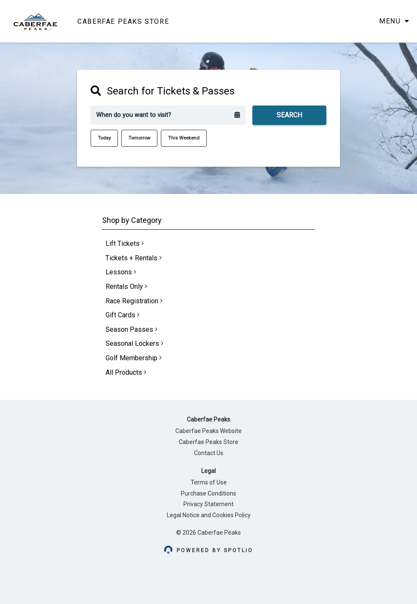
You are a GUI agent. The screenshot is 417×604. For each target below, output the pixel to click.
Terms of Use (209, 482)
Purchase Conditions (208, 493)
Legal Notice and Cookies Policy (209, 515)
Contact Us (208, 453)
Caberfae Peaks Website (208, 430)
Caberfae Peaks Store (208, 442)
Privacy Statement (208, 504)
